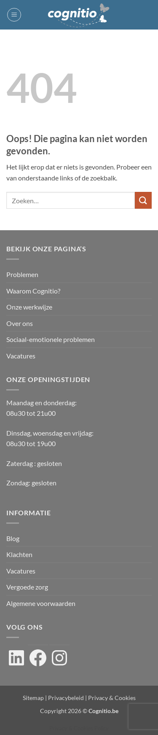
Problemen (22, 274)
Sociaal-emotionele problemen (50, 339)
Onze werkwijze (29, 307)
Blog (12, 538)
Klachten (19, 554)
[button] (14, 15)
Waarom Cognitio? (33, 291)
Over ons (19, 323)
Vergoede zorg (27, 587)
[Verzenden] (143, 200)
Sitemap (33, 697)
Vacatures (20, 356)
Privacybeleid (66, 697)
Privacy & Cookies (112, 697)
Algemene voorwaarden (40, 603)
